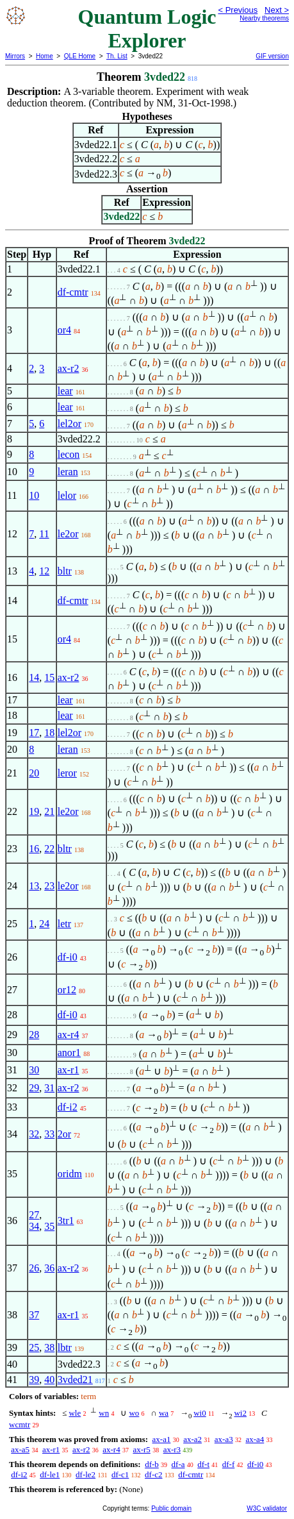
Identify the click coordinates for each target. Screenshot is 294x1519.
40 (49, 1379)
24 (44, 923)
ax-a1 (161, 1439)
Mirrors (15, 56)
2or (64, 1134)
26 (34, 1268)
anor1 (69, 1052)
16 (34, 848)
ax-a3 (224, 1439)
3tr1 (66, 1220)
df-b (152, 1464)
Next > (277, 10)
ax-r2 (68, 368)
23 (49, 885)
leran (68, 471)
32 (34, 1134)
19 (34, 811)
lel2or (69, 423)
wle (75, 1413)
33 (49, 1134)
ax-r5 (141, 1449)
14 (34, 677)
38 (49, 1347)
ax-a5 (20, 1449)
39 (34, 1379)
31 (49, 1087)
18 (49, 732)
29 (34, 1087)
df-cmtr (73, 292)
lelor (67, 495)
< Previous (237, 10)
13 (34, 885)
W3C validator (267, 1508)
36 (49, 1268)
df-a (178, 1464)
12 (44, 571)
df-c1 (120, 1474)
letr (64, 923)
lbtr (65, 1347)
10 (34, 495)
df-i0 (68, 957)
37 (34, 1314)
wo (134, 1413)
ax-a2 (192, 1439)
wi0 (199, 1413)
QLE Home (79, 56)
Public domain (171, 1508)
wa (163, 1413)
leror (67, 773)
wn (104, 1413)
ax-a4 (254, 1439)
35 (49, 1226)
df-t (203, 1464)
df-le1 (50, 1474)
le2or (68, 533)
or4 (64, 329)
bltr (65, 571)
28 (34, 1034)
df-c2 (153, 1474)
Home (44, 56)
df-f (228, 1464)
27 (34, 1214)
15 (49, 677)
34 (34, 1226)
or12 (67, 989)
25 (34, 1347)
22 (49, 848)
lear (65, 390)
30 (34, 1069)
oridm (70, 1173)
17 (34, 732)
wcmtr (19, 1424)
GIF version (272, 56)
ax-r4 (68, 1034)
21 (49, 811)
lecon (69, 454)
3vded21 (75, 1379)
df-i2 (68, 1107)
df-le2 (85, 1474)
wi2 (240, 1413)
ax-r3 (172, 1449)
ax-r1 (68, 1069)
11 (44, 533)
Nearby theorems (264, 18)
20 (34, 773)
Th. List (116, 56)
